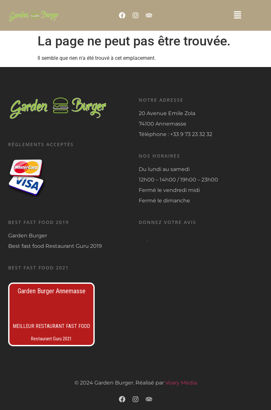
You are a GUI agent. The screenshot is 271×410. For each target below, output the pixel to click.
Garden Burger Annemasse (52, 291)
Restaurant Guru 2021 (51, 339)
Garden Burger (27, 235)
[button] (237, 15)
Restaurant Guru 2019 (73, 246)
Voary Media (181, 383)
